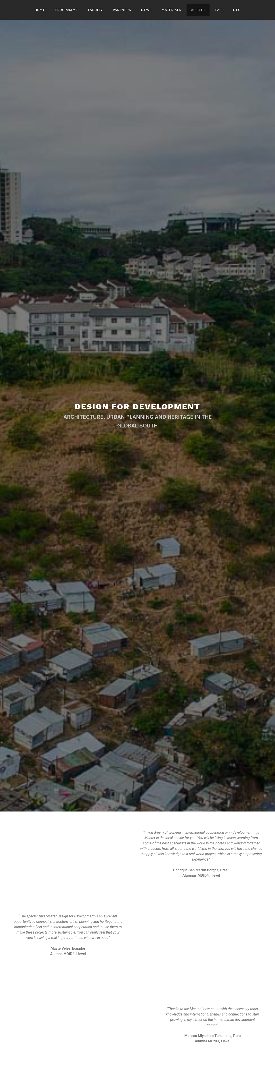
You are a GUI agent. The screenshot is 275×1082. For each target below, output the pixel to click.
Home (40, 10)
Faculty (95, 10)
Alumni (198, 10)
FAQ (218, 10)
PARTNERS (122, 10)
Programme (66, 10)
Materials (171, 10)
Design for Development (137, 406)
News (146, 10)
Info (236, 10)
